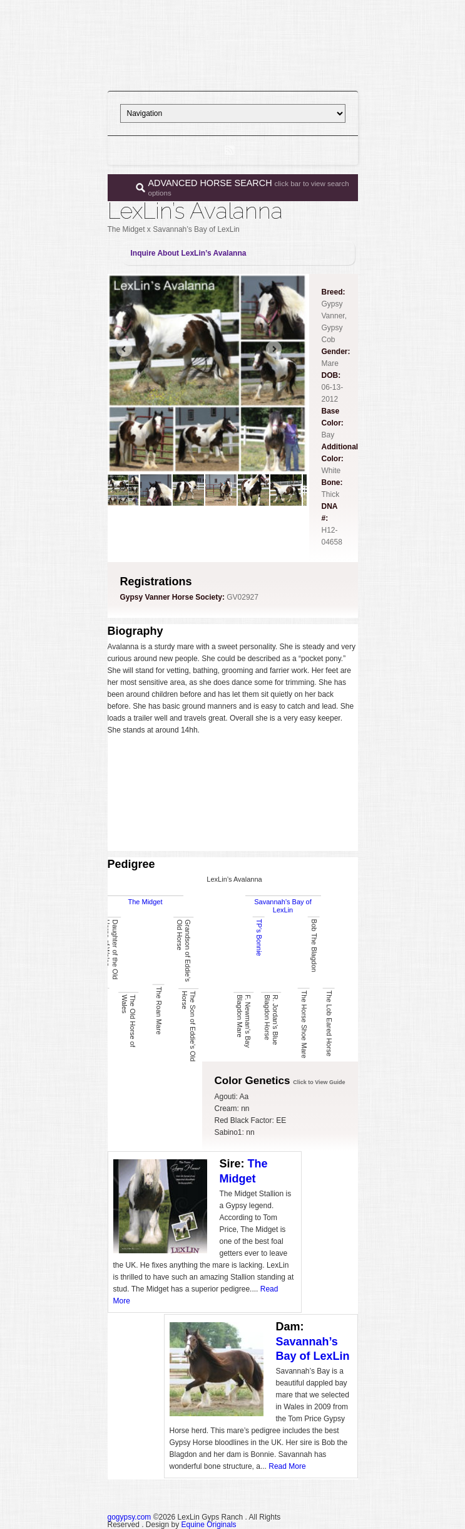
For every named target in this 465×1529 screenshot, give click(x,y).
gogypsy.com (129, 1517)
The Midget (145, 901)
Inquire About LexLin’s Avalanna (189, 253)
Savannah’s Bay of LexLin (283, 906)
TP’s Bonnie (258, 937)
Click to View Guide (319, 1082)
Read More (286, 1466)
